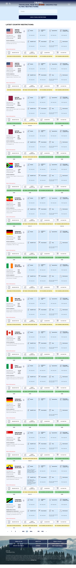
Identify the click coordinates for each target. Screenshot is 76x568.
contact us (33, 563)
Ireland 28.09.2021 (18, 267)
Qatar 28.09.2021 (18, 98)
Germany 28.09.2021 (18, 233)
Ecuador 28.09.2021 (18, 470)
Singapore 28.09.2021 (18, 436)
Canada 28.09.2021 (18, 335)
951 (38, 535)
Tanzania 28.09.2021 (18, 503)
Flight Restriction (29, 52)
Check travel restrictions (38, 17)
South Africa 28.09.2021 (18, 166)
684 (31, 535)
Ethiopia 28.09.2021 (18, 200)
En (69, 4)
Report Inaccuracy (18, 549)
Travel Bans (39, 4)
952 (42, 535)
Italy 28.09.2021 (18, 368)
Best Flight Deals (57, 549)
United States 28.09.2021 (18, 31)
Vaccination (60, 52)
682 (23, 535)
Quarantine (44, 52)
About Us (38, 544)
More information (10, 49)
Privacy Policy (57, 544)
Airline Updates (13, 52)
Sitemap (38, 549)
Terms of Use (18, 544)
